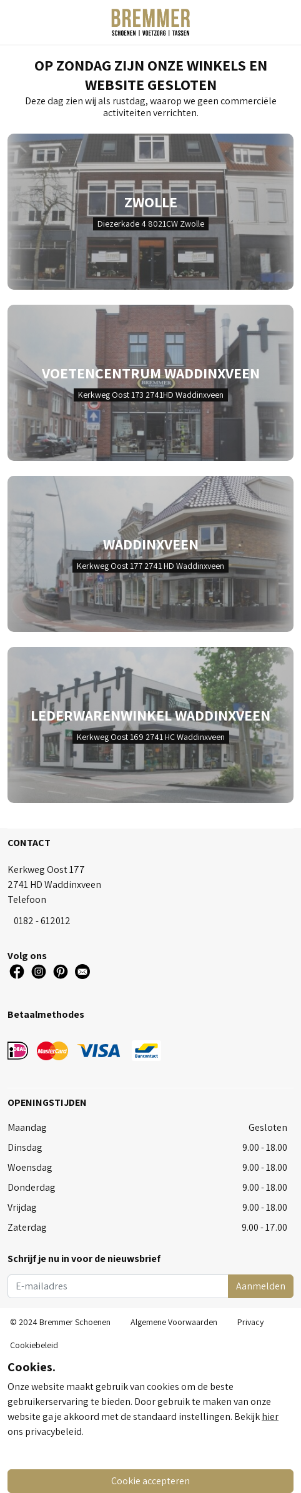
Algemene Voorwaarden (174, 1322)
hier (270, 1416)
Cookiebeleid (34, 1345)
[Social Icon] (16, 971)
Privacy (250, 1322)
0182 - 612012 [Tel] (42, 920)
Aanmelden (260, 1286)
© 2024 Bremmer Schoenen (60, 1322)
